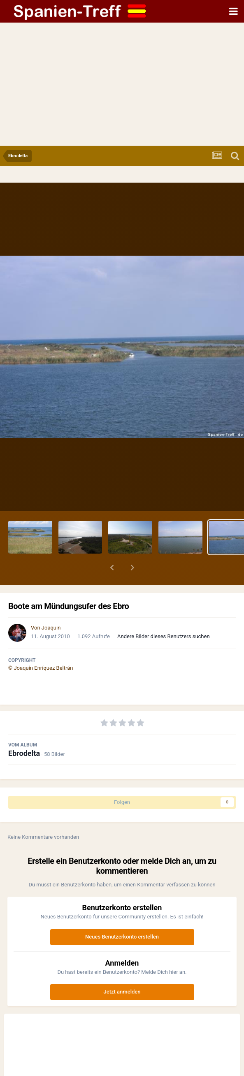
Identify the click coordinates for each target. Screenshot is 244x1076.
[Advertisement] (122, 84)
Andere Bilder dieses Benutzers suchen (163, 636)
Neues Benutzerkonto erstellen (122, 937)
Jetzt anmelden (122, 992)
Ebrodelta (24, 753)
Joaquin (51, 628)
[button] (112, 568)
